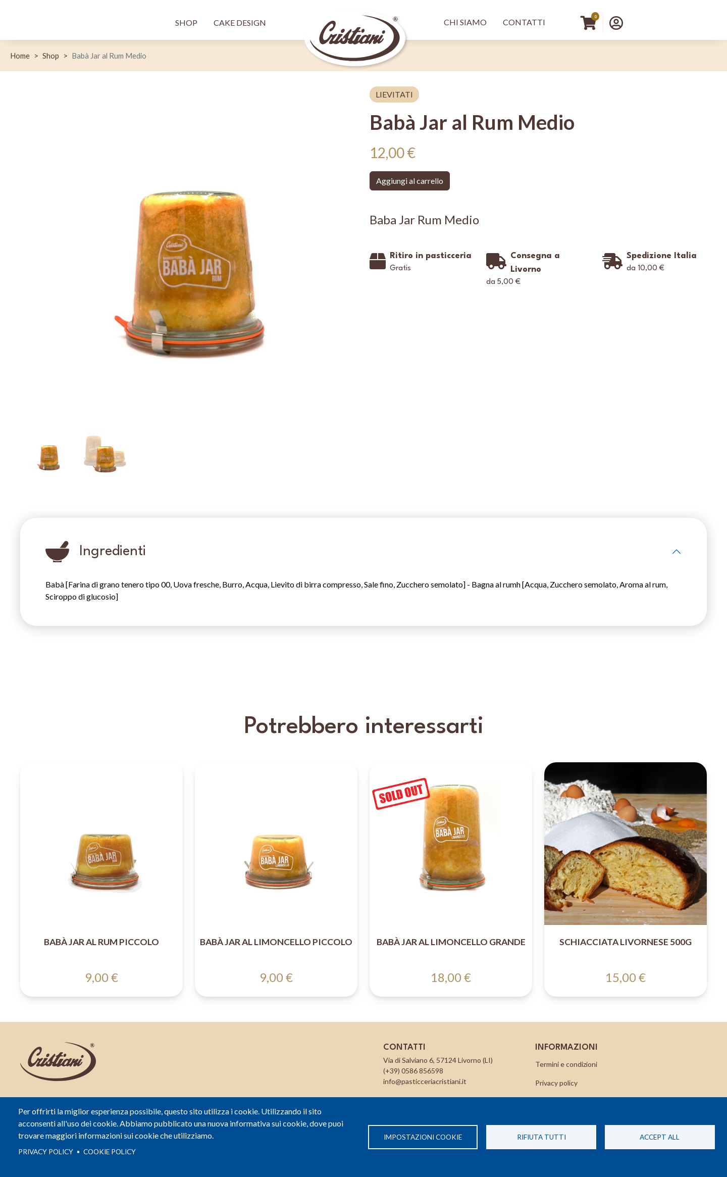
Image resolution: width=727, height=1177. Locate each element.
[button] (616, 22)
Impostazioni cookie (423, 1137)
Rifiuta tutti (541, 1137)
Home (20, 55)
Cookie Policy (109, 1152)
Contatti (524, 22)
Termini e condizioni (566, 1064)
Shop (186, 22)
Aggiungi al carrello (409, 180)
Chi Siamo (465, 22)
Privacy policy (45, 1152)
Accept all (660, 1137)
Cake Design (240, 22)
